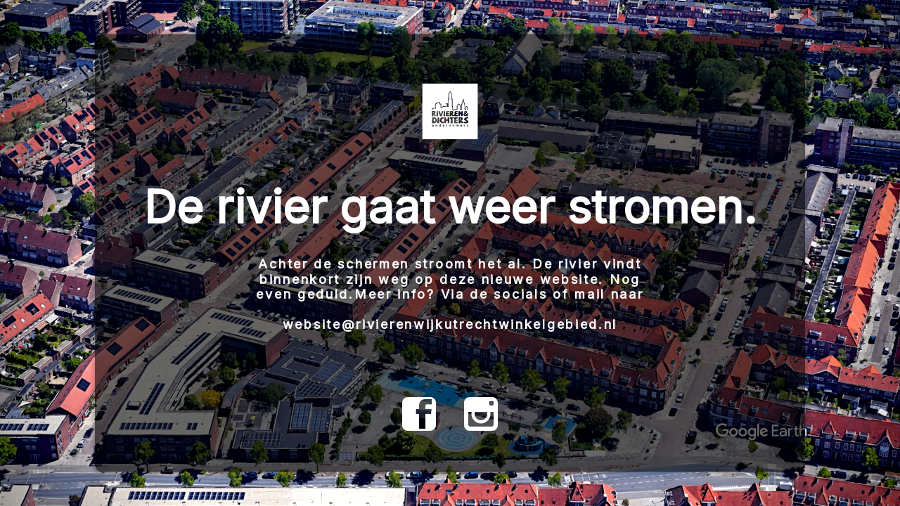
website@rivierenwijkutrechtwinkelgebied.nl (450, 324)
